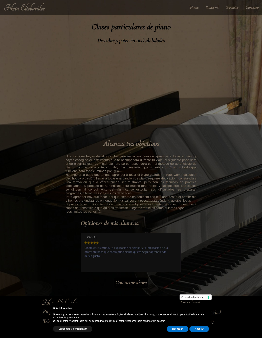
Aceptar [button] (199, 328)
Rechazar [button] (177, 328)
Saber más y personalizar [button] (72, 328)
